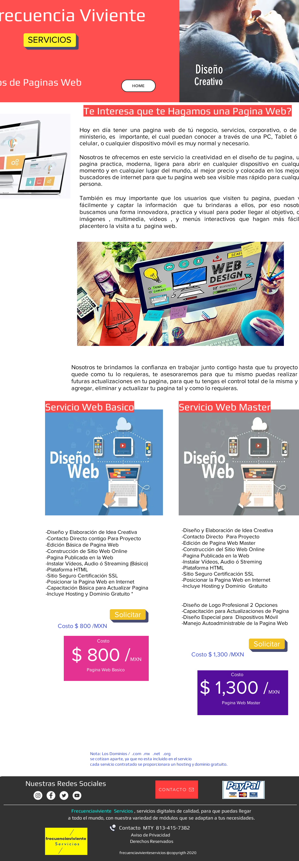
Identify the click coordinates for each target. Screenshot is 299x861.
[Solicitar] (128, 614)
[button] (176, 789)
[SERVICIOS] (50, 40)
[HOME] (138, 86)
